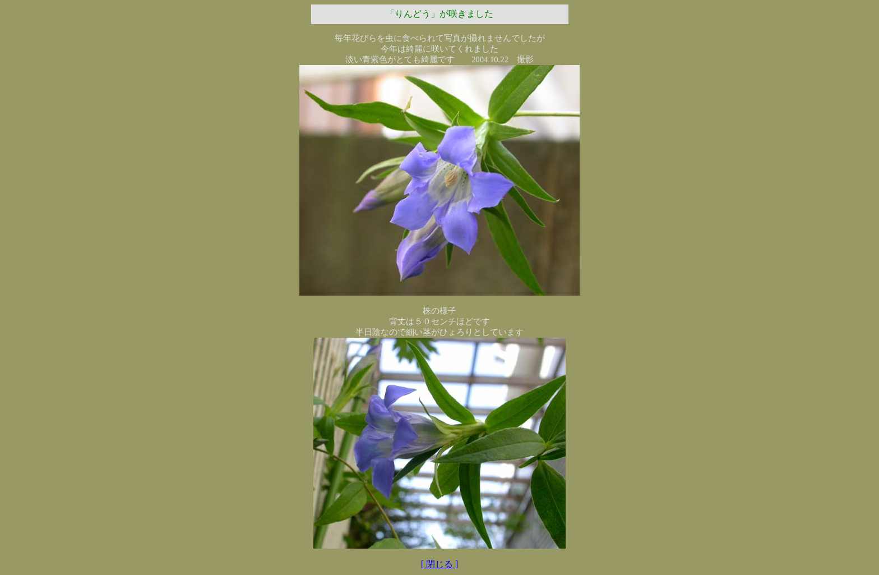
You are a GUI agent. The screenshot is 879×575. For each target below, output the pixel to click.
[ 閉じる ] (440, 564)
